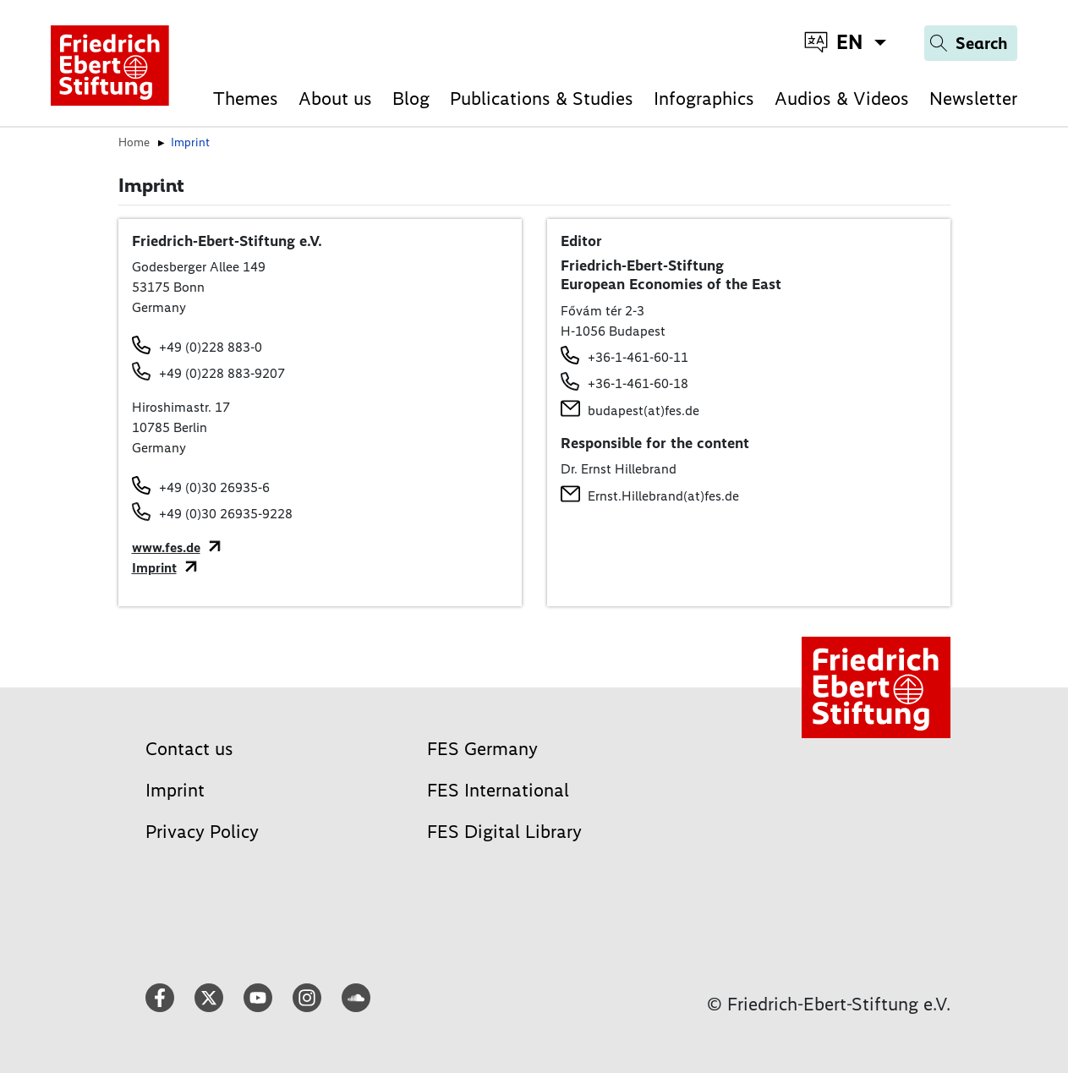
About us (335, 98)
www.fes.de (166, 547)
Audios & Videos (842, 98)
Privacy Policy (202, 831)
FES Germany (482, 748)
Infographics (704, 98)
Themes (245, 98)
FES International (498, 790)
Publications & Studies (541, 98)
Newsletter (973, 98)
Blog (411, 98)
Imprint (154, 568)
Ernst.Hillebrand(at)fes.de (663, 496)
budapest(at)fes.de (643, 410)
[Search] (970, 43)
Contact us (189, 748)
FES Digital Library (504, 831)
